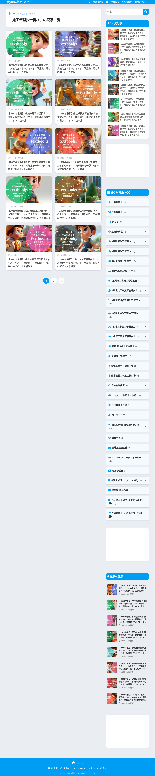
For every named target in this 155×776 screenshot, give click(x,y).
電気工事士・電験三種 (122, 366)
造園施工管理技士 (120, 356)
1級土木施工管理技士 (122, 261)
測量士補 (115, 438)
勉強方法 (68, 768)
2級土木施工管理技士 (122, 271)
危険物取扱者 (118, 385)
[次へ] (61, 281)
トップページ (84, 2)
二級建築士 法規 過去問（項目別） (125, 515)
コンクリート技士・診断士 (124, 395)
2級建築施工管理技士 (122, 251)
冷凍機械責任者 (119, 405)
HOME (77, 762)
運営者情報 (127, 2)
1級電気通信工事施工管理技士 (125, 302)
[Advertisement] (127, 160)
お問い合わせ (141, 2)
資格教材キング (18, 2)
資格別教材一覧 (100, 2)
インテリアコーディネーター (124, 459)
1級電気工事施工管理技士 (124, 280)
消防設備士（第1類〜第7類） (124, 427)
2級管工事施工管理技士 (123, 336)
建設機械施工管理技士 (122, 346)
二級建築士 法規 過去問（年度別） (125, 502)
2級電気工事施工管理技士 (124, 290)
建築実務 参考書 (119, 490)
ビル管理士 (117, 470)
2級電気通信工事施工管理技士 (125, 315)
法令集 (115, 222)
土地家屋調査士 (119, 447)
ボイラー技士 (118, 415)
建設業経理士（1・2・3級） (125, 480)
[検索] (146, 12)
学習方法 (115, 2)
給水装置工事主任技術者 (123, 375)
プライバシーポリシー (98, 768)
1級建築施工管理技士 (122, 241)
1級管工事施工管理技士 (123, 326)
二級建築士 (117, 212)
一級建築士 (117, 202)
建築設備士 (117, 231)
